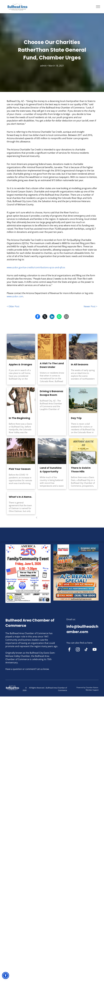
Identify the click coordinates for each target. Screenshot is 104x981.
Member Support (92, 690)
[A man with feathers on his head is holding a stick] (21, 400)
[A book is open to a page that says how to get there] (52, 346)
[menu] (98, 6)
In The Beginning (19, 418)
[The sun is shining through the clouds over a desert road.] (52, 451)
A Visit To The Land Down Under (52, 365)
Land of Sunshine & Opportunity (51, 469)
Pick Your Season (20, 469)
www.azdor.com (15, 296)
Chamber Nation (92, 687)
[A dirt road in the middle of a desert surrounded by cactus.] (83, 346)
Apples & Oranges (20, 364)
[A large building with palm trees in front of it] (21, 451)
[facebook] (69, 650)
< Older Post (13, 306)
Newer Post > (90, 306)
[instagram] (78, 650)
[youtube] (95, 650)
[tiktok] (86, 650)
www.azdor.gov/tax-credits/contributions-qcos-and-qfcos (36, 267)
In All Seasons (79, 364)
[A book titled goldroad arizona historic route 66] (83, 451)
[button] (5, 975)
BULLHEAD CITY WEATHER (52, 538)
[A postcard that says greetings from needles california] (83, 400)
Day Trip (76, 418)
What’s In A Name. (20, 496)
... (57, 517)
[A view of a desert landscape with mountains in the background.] (21, 346)
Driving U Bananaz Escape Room (51, 393)
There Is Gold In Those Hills (81, 469)
